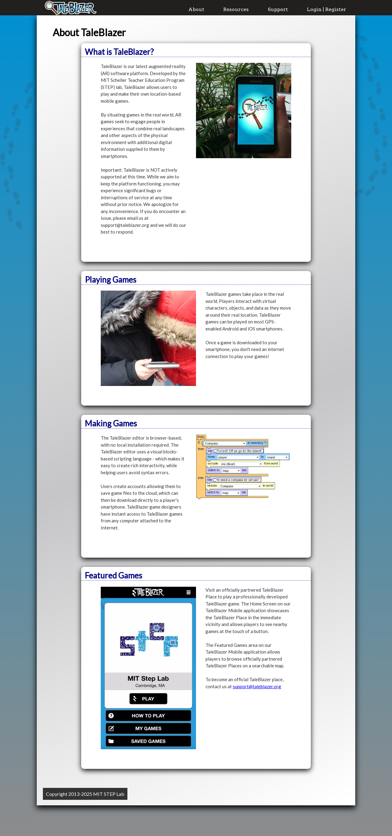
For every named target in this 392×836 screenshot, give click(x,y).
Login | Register (326, 9)
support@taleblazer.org (257, 686)
